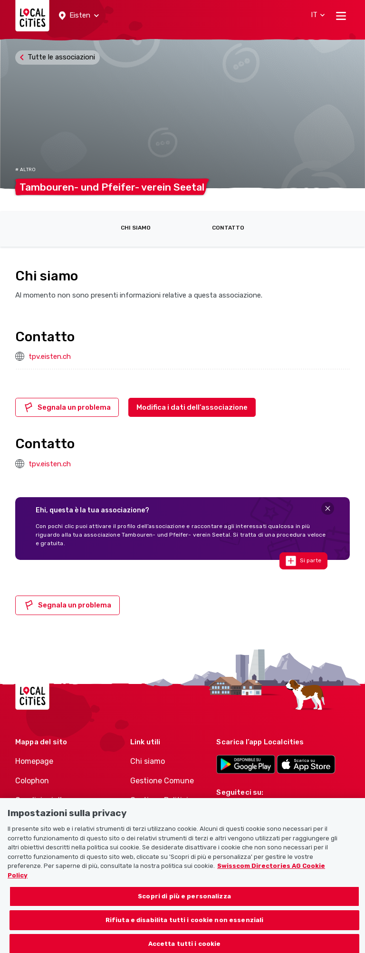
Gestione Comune (162, 780)
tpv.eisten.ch (50, 356)
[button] (79, 15)
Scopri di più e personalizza (184, 901)
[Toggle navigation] (341, 15)
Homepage (34, 761)
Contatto (228, 227)
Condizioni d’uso (45, 800)
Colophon (32, 780)
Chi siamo (136, 227)
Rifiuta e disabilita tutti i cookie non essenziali (185, 925)
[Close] (327, 508)
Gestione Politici (159, 800)
